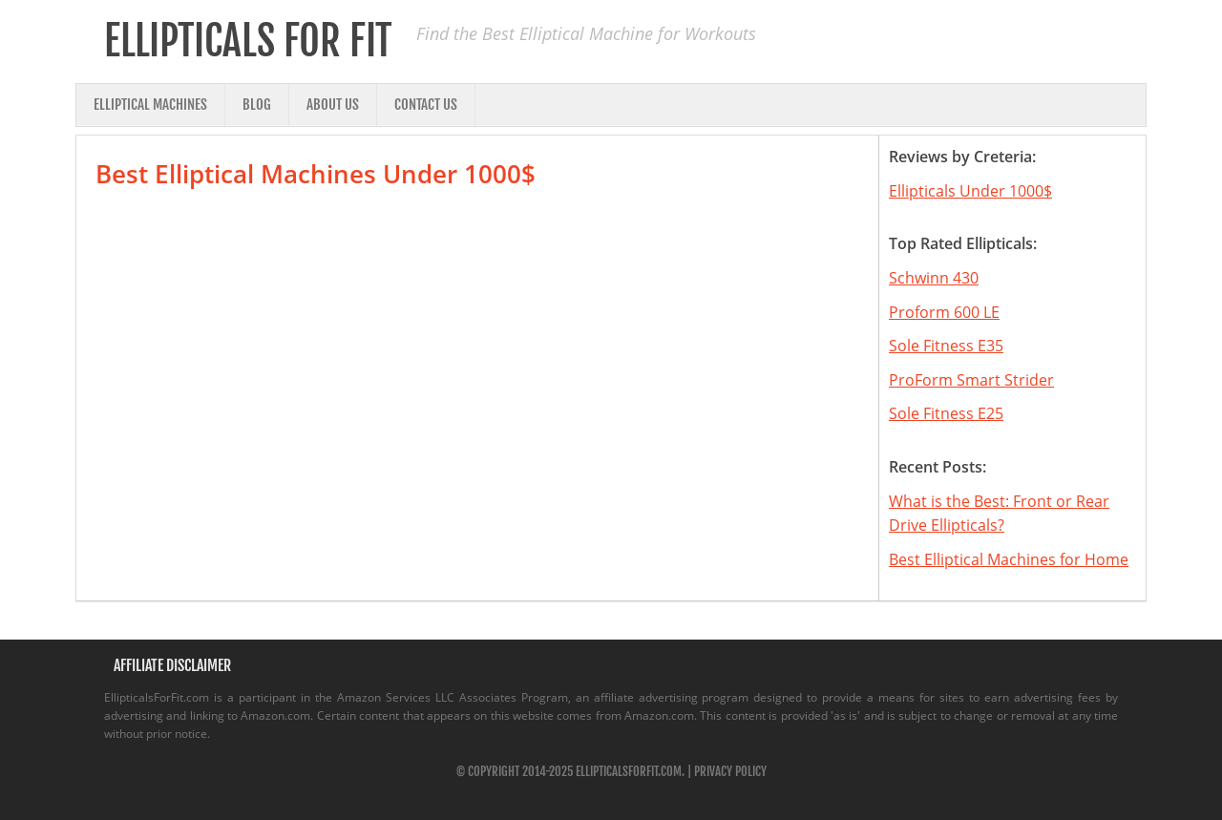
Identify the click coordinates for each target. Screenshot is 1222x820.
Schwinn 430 (934, 277)
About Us (332, 104)
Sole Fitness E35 (946, 345)
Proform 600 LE (944, 312)
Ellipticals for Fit (248, 41)
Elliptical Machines (150, 104)
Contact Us (425, 104)
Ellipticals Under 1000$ (970, 190)
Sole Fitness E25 (946, 413)
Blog (256, 104)
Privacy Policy (730, 771)
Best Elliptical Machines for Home (1008, 559)
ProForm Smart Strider (971, 379)
